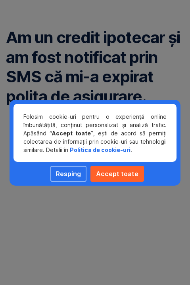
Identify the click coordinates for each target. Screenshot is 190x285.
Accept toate (117, 174)
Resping (68, 174)
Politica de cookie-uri (100, 149)
